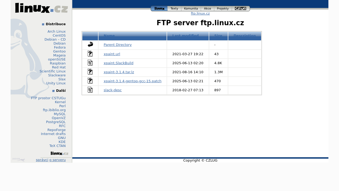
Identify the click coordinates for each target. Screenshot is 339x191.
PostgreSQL (56, 122)
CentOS (59, 35)
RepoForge (56, 130)
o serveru (58, 160)
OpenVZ (59, 118)
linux (159, 8)
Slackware (57, 75)
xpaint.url (112, 54)
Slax (62, 79)
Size (218, 36)
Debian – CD (55, 39)
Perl (62, 106)
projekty (223, 8)
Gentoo (59, 51)
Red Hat (59, 67)
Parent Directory (118, 45)
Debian (59, 43)
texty (174, 8)
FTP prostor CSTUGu (48, 98)
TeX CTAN (58, 146)
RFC (62, 126)
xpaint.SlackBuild (118, 63)
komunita (191, 8)
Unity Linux (56, 83)
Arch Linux (57, 31)
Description (245, 36)
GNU (62, 138)
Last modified (185, 36)
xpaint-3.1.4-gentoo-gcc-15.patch (133, 81)
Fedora (60, 47)
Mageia (59, 55)
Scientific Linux (53, 71)
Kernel (60, 102)
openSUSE (57, 59)
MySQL (60, 114)
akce (207, 8)
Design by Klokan (18, 160)
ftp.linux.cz (200, 13)
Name (109, 36)
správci (42, 160)
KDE (62, 142)
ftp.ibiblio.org (54, 110)
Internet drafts (53, 134)
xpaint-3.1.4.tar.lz (119, 72)
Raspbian (58, 63)
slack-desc (113, 90)
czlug (241, 8)
